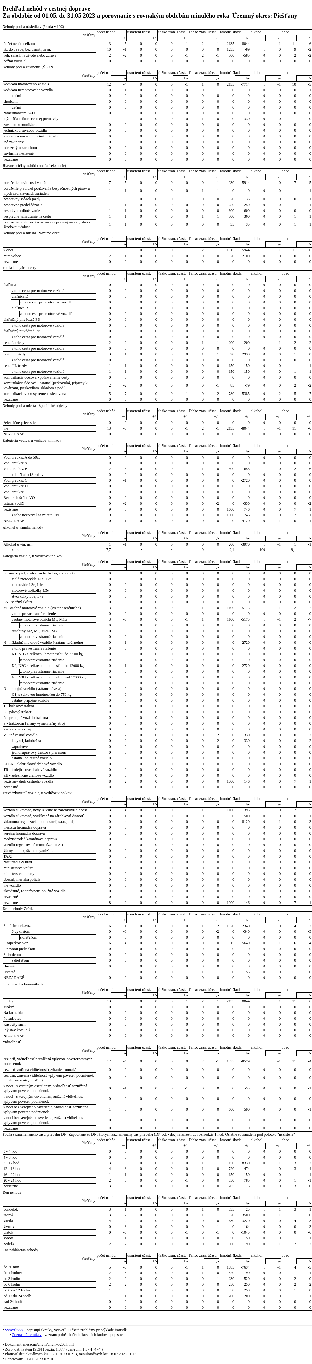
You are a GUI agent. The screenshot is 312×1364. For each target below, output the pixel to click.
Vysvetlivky (14, 1330)
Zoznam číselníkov (26, 1335)
